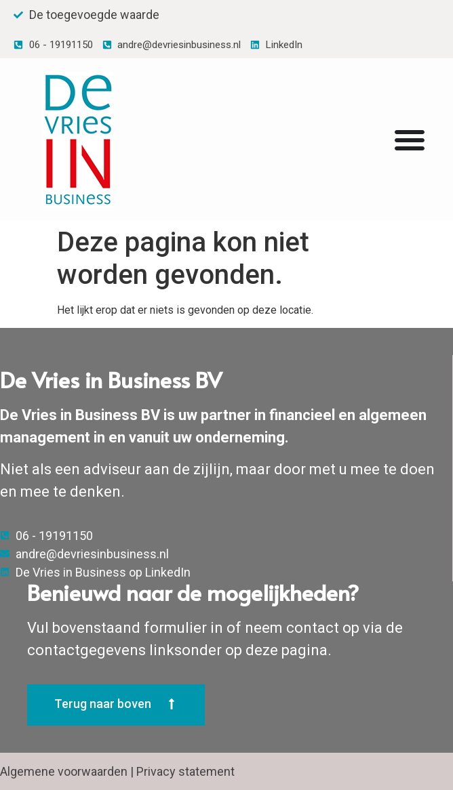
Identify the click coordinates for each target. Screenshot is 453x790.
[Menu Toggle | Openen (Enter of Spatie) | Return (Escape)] (409, 139)
